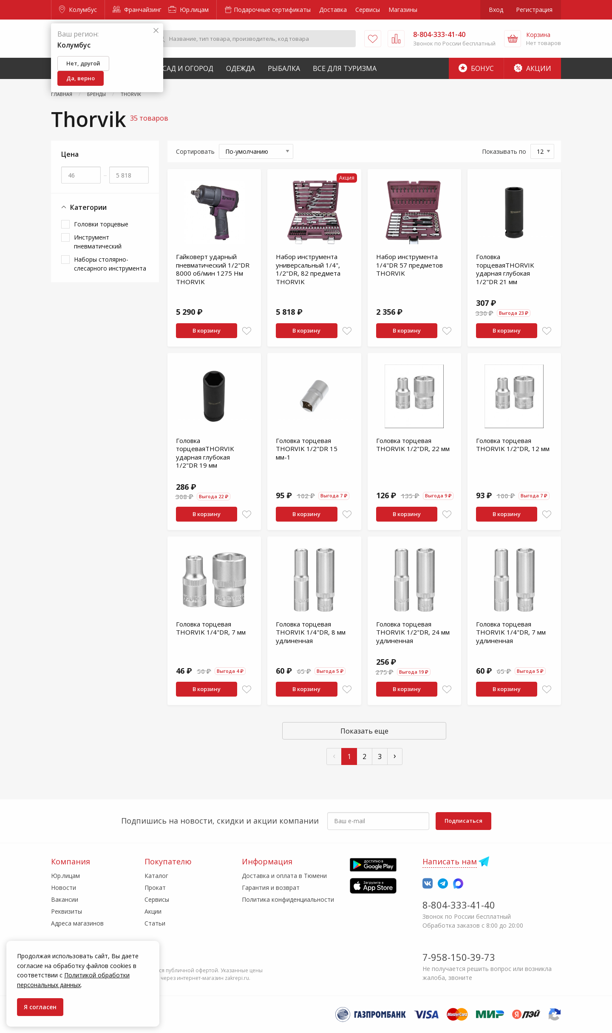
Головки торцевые (101, 224)
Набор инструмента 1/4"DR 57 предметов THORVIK (409, 264)
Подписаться (463, 820)
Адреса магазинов (77, 923)
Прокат (155, 887)
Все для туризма (345, 68)
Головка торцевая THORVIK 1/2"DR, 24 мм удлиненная (413, 632)
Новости (63, 887)
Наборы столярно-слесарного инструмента (110, 263)
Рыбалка (284, 68)
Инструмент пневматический (98, 241)
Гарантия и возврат (271, 887)
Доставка (333, 10)
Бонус (476, 68)
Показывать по (504, 151)
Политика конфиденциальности (288, 899)
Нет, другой (83, 63)
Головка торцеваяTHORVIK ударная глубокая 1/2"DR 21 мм (505, 269)
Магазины (402, 10)
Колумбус (78, 10)
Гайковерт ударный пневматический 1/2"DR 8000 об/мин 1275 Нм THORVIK (212, 269)
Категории (84, 207)
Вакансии (64, 899)
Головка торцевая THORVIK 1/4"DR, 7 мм (211, 628)
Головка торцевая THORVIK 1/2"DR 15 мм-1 (306, 448)
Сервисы (367, 10)
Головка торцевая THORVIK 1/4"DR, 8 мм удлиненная (311, 632)
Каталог (156, 876)
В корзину (207, 330)
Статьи (154, 923)
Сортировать (195, 151)
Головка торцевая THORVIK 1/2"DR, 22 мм (413, 444)
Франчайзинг (137, 10)
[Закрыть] (156, 30)
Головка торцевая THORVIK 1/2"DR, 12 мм (513, 444)
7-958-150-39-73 (458, 957)
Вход (496, 10)
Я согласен (40, 1007)
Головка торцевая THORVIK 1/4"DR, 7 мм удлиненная (511, 632)
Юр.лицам (188, 10)
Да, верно (80, 78)
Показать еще (364, 731)
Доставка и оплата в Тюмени (284, 876)
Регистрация (534, 10)
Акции (532, 68)
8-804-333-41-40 (458, 904)
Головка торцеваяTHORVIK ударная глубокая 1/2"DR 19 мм (205, 453)
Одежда (240, 68)
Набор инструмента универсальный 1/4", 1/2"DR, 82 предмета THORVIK (308, 269)
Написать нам (449, 861)
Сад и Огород (187, 68)
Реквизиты (66, 911)
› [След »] (395, 755)
